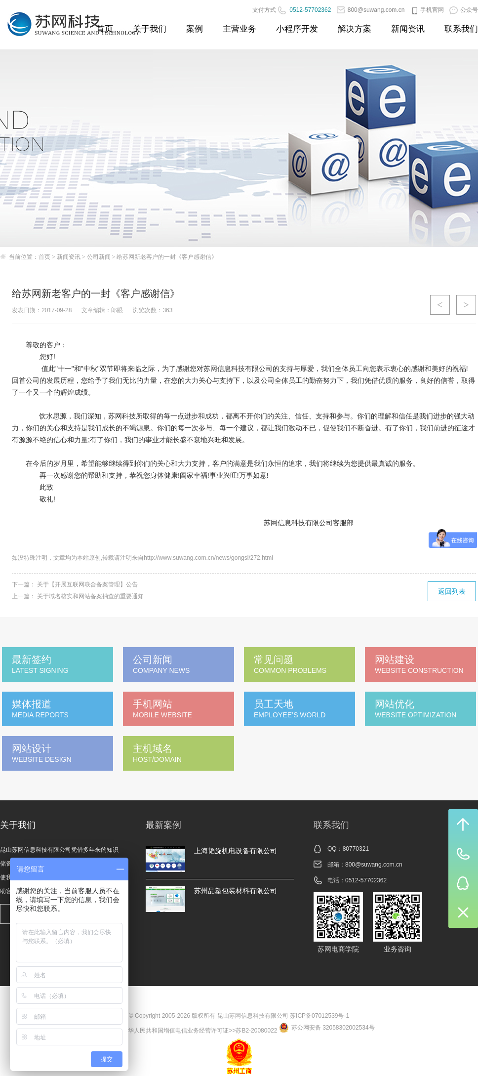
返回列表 (452, 591)
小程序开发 (297, 29)
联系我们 (461, 29)
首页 (104, 29)
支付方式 (264, 9)
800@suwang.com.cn (371, 9)
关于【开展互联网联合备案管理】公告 (87, 584)
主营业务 (239, 29)
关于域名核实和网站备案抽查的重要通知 (90, 596)
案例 (194, 29)
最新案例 (163, 825)
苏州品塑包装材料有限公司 (235, 891)
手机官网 (427, 9)
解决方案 (354, 29)
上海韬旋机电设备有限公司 (235, 851)
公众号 (463, 9)
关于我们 (149, 29)
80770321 (356, 848)
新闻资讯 (408, 29)
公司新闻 (99, 256)
